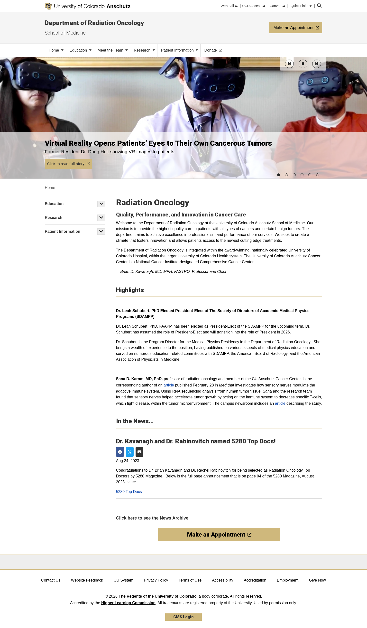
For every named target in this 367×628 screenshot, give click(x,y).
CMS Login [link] (183, 617)
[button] (289, 64)
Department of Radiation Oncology (94, 23)
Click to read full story (68, 163)
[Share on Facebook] (120, 452)
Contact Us (50, 580)
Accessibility (222, 580)
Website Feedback (87, 580)
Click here (126, 518)
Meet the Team (113, 50)
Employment (287, 580)
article (169, 385)
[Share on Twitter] (130, 452)
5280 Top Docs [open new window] (129, 492)
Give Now (317, 580)
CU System (123, 580)
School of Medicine (65, 33)
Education (81, 50)
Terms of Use (190, 580)
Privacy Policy (156, 580)
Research (144, 50)
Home (56, 50)
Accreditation (255, 580)
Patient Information (179, 50)
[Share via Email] (139, 452)
